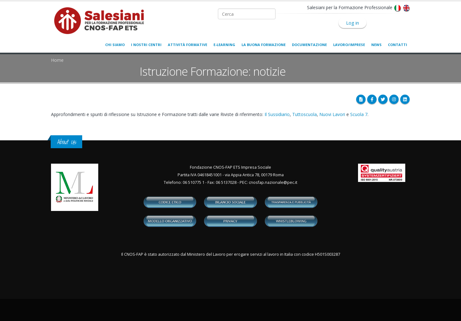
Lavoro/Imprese (349, 44)
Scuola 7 (358, 114)
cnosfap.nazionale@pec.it (273, 182)
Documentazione (309, 44)
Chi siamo (115, 44)
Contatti (397, 44)
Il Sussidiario (277, 114)
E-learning (224, 44)
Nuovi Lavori (332, 114)
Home (57, 60)
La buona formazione (264, 44)
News (376, 44)
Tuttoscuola (304, 114)
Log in (352, 23)
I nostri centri (146, 44)
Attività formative (187, 44)
